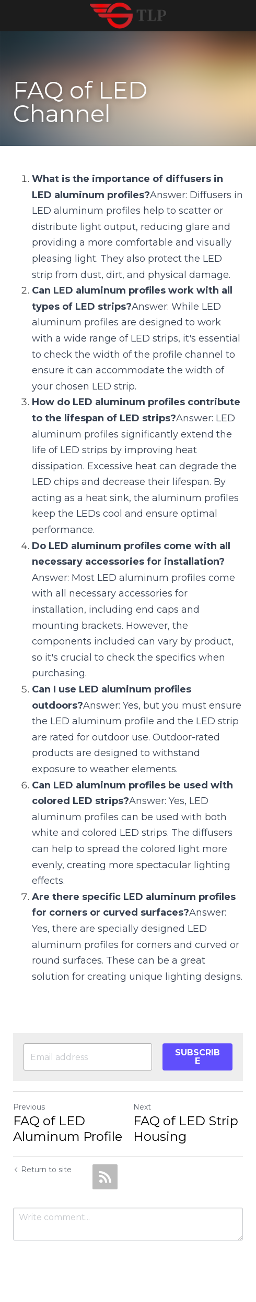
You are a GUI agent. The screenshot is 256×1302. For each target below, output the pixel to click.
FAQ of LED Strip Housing (185, 1128)
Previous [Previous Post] (29, 1107)
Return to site (42, 1169)
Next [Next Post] (142, 1107)
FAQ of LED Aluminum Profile (67, 1128)
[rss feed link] (105, 1176)
